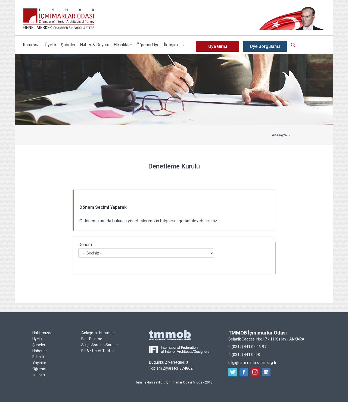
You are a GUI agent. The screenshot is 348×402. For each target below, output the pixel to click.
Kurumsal (32, 44)
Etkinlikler (123, 44)
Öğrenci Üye (148, 44)
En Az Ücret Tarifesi (98, 351)
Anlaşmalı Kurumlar (98, 333)
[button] (183, 45)
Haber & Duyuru (94, 44)
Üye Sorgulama (265, 46)
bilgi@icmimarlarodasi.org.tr (252, 362)
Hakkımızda (42, 333)
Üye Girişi (217, 46)
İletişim (171, 44)
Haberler (39, 351)
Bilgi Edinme (91, 339)
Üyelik (51, 44)
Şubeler (68, 44)
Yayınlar (39, 363)
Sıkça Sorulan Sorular (99, 345)
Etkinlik (38, 357)
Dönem (85, 244)
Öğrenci (39, 369)
